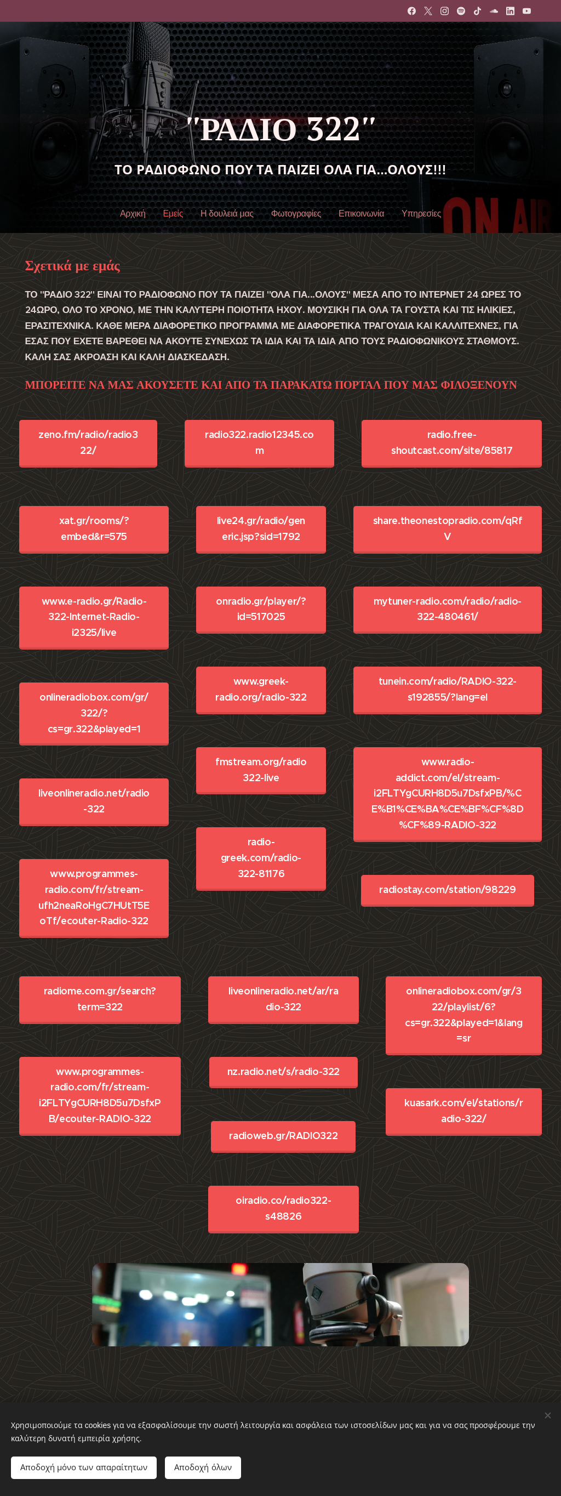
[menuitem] (138, 213)
